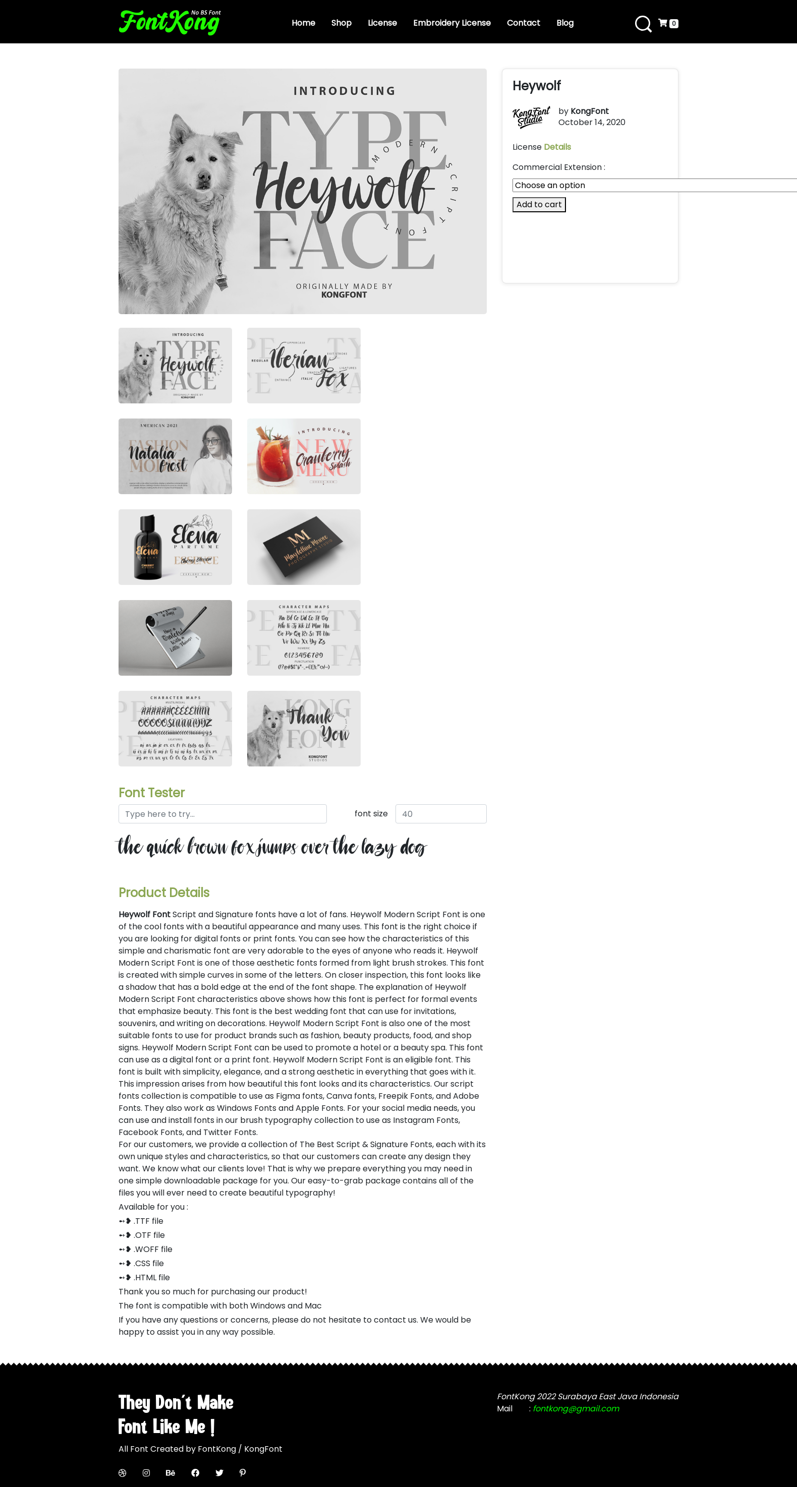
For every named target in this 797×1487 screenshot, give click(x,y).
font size (371, 813)
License (382, 23)
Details (557, 147)
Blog (565, 23)
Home (303, 23)
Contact (523, 23)
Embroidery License (452, 23)
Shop (341, 23)
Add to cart (539, 204)
